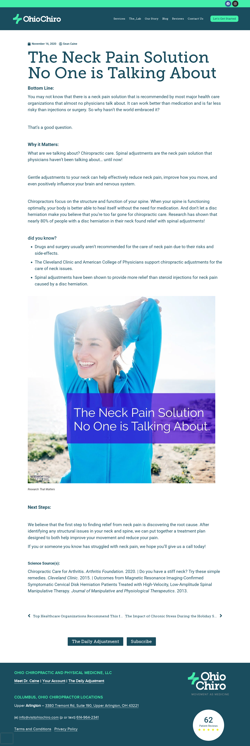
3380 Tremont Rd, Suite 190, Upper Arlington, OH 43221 (92, 705)
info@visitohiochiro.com (39, 717)
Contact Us (195, 18)
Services (119, 18)
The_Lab (135, 18)
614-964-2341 (87, 717)
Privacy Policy (66, 729)
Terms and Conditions (32, 729)
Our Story (152, 18)
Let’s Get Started (224, 18)
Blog (165, 18)
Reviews (178, 18)
